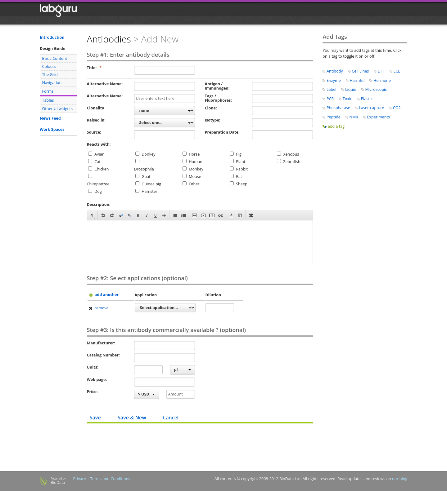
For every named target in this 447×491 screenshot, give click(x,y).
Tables (48, 100)
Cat (97, 161)
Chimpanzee (98, 184)
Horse (194, 154)
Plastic (366, 98)
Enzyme (334, 80)
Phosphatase (338, 107)
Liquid (350, 89)
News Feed (50, 118)
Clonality (95, 108)
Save (95, 417)
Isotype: (212, 120)
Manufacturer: (101, 343)
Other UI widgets (57, 108)
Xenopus (291, 154)
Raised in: (96, 120)
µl (182, 369)
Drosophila (144, 169)
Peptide (334, 117)
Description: (99, 204)
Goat (146, 176)
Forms (48, 91)
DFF (381, 71)
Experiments (378, 117)
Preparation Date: (222, 132)
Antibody (335, 71)
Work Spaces (52, 129)
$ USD (146, 394)
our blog (399, 478)
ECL (396, 71)
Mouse (195, 176)
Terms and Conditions (110, 478)
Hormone (382, 80)
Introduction (52, 37)
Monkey (196, 169)
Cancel (170, 417)
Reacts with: (99, 144)
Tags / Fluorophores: (218, 98)
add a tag (336, 126)
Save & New (132, 417)
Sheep (241, 184)
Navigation (52, 82)
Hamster (149, 191)
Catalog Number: (103, 355)
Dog (98, 191)
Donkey (148, 154)
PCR (330, 98)
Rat (239, 176)
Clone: (211, 108)
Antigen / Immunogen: (217, 86)
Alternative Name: (105, 84)
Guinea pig (151, 184)
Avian (99, 154)
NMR (353, 117)
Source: (94, 132)
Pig (239, 154)
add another (103, 294)
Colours (49, 66)
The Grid (50, 74)
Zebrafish (291, 161)
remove (98, 308)
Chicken (101, 169)
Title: (94, 68)
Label (331, 89)
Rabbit (242, 169)
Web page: (97, 380)
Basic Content (54, 58)
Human (195, 161)
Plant (240, 161)
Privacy (79, 478)
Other (194, 184)
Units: (92, 367)
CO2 (397, 107)
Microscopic (376, 89)
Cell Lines (360, 71)
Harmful (357, 80)
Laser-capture (371, 107)
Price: (92, 392)
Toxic (347, 98)
